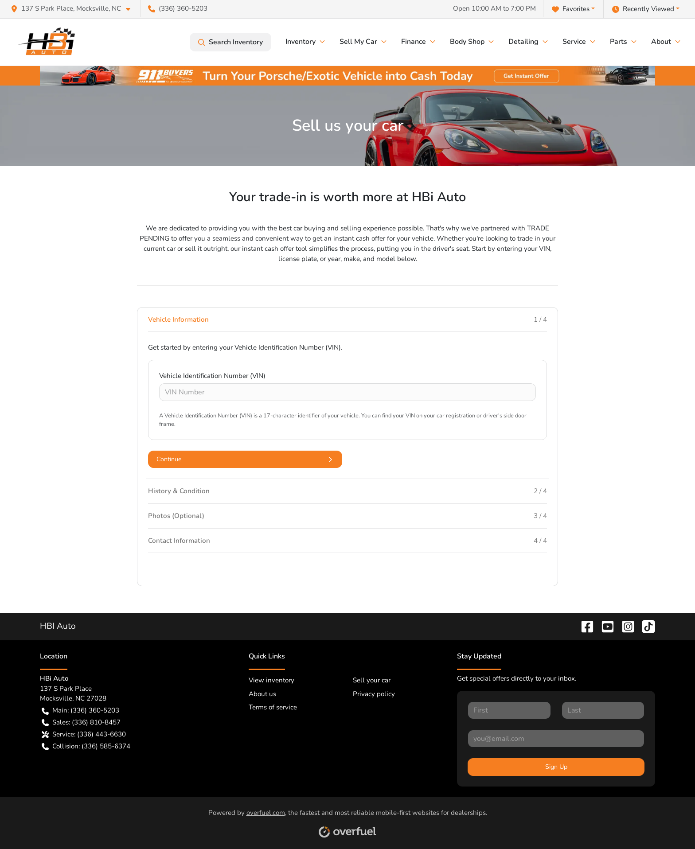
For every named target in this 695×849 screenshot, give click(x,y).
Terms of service (273, 707)
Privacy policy (374, 693)
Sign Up (556, 767)
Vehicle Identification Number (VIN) (212, 375)
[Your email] (556, 739)
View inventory (271, 680)
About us (262, 693)
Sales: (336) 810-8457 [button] (81, 722)
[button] (74, 8)
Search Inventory (230, 42)
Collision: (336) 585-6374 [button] (86, 746)
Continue (245, 459)
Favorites (571, 9)
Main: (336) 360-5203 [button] (80, 710)
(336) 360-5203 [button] (177, 8)
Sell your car (371, 680)
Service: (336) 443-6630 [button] (84, 734)
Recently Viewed (643, 9)
